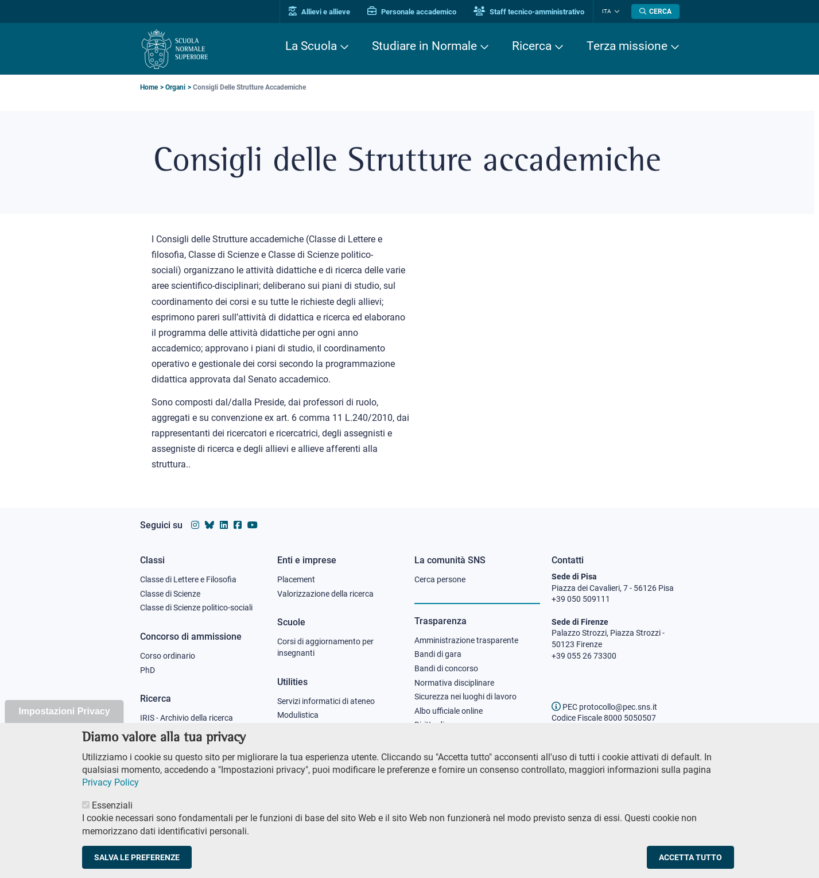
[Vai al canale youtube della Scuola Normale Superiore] (252, 525)
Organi (175, 87)
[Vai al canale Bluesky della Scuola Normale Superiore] (209, 525)
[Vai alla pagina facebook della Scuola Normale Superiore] (238, 525)
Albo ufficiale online (448, 710)
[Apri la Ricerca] (655, 11)
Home (149, 87)
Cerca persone (439, 579)
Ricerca (532, 46)
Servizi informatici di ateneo (326, 701)
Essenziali (112, 816)
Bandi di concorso (446, 668)
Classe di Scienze (170, 593)
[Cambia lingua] (615, 11)
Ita (606, 11)
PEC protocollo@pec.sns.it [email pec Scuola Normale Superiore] (604, 706)
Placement (296, 579)
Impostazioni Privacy (64, 722)
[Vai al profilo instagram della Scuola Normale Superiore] (195, 525)
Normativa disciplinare (454, 682)
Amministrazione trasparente (466, 640)
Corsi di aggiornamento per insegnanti (325, 647)
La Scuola (311, 46)
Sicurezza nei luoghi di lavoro (465, 696)
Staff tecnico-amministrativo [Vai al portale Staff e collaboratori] (528, 11)
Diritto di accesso (444, 724)
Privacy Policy (110, 793)
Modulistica (298, 715)
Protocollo (295, 729)
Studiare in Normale (424, 46)
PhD (147, 670)
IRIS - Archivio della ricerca (186, 717)
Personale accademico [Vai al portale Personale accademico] (411, 11)
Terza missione (627, 46)
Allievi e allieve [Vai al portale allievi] (319, 11)
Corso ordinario (167, 655)
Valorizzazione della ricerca (325, 593)
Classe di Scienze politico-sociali (196, 607)
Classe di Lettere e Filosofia (188, 579)
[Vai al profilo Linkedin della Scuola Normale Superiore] (224, 525)
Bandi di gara (437, 654)
